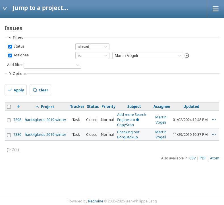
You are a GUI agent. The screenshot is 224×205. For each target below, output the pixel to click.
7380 (17, 134)
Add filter (15, 64)
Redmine (95, 201)
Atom (214, 158)
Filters (15, 37)
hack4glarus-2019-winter (45, 119)
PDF (203, 158)
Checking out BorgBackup (128, 134)
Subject (134, 106)
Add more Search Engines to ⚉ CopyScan (131, 119)
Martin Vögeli (161, 119)
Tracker (77, 106)
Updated (191, 106)
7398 (17, 119)
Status (18, 46)
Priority (108, 106)
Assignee (21, 55)
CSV (192, 158)
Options (17, 73)
